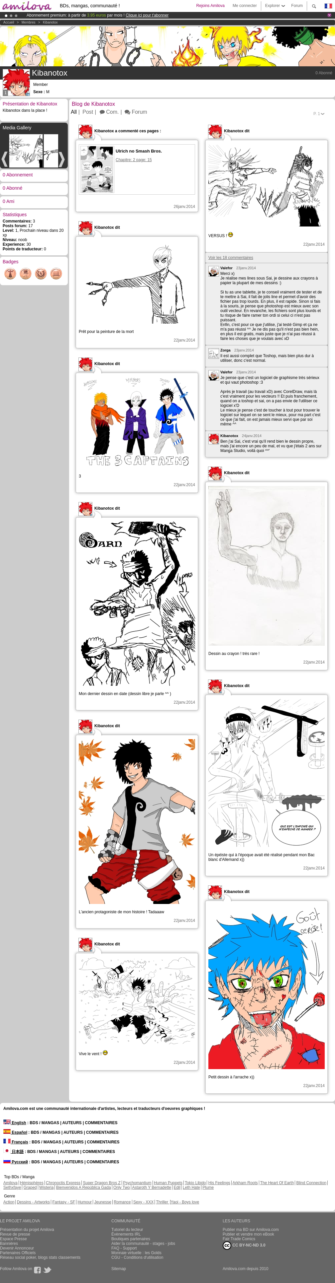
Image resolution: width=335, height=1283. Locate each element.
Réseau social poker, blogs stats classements (40, 1257)
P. (316, 113)
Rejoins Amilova (210, 5)
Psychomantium (137, 1183)
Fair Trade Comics (239, 1239)
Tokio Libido (195, 1183)
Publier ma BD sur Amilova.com (251, 1229)
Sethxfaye (12, 1187)
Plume (208, 1187)
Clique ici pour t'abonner (147, 15)
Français (15, 1142)
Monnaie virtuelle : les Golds (136, 1253)
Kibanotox (50, 22)
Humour (84, 1202)
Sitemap (118, 1268)
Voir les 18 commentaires (230, 257)
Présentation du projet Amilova (27, 1229)
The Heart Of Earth (277, 1183)
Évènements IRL (126, 1234)
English (14, 1123)
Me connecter (245, 5)
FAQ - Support (124, 1248)
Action (8, 1202)
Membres (29, 22)
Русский (15, 1162)
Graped (30, 1187)
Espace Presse (13, 1239)
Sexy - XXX (143, 1202)
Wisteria (46, 1187)
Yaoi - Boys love (184, 1202)
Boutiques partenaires (130, 1239)
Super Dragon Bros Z (101, 1183)
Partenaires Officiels (18, 1253)
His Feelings (219, 1183)
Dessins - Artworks (33, 1202)
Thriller (162, 1202)
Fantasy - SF (63, 1202)
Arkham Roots (245, 1183)
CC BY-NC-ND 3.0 (244, 1245)
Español (15, 1132)
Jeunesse (102, 1202)
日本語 (13, 1151)
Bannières (9, 1243)
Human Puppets (168, 1183)
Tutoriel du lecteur (127, 1229)
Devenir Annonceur (17, 1248)
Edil (176, 1187)
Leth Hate (191, 1187)
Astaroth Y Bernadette (151, 1187)
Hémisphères (32, 1183)
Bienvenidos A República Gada (83, 1187)
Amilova (10, 1183)
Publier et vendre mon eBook (248, 1234)
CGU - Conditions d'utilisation (137, 1257)
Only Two (121, 1187)
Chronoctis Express (63, 1183)
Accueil (8, 22)
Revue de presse (15, 1234)
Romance (122, 1202)
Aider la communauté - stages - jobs (143, 1243)
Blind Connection (311, 1183)
